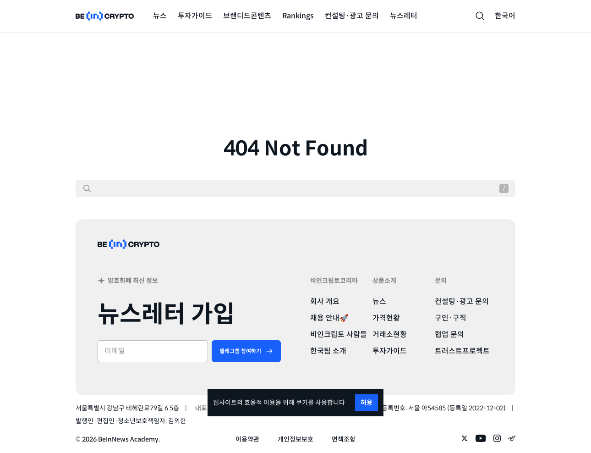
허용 (366, 402)
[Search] (480, 16)
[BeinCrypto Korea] (129, 256)
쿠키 (302, 402)
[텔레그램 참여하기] (246, 351)
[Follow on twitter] (464, 439)
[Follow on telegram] (511, 439)
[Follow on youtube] (481, 439)
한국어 (505, 16)
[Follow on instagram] (497, 439)
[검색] (87, 188)
